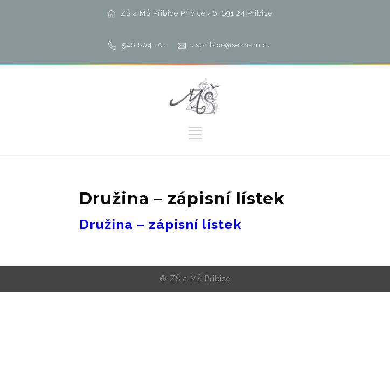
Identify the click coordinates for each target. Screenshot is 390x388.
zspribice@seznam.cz (231, 45)
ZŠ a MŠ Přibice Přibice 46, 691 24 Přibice (197, 13)
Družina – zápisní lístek (160, 224)
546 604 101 (144, 45)
